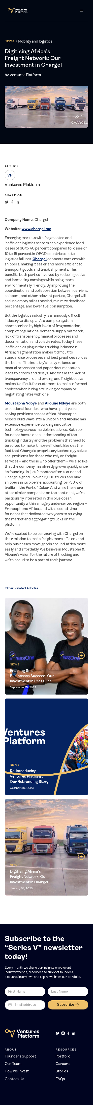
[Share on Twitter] (7, 202)
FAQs (60, 1079)
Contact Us (14, 1079)
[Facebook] (68, 1033)
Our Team (13, 1064)
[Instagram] (63, 1033)
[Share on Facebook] (12, 202)
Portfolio (63, 1056)
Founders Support (20, 1056)
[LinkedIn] (73, 1033)
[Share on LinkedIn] (17, 202)
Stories (62, 1071)
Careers (62, 1064)
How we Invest (17, 1071)
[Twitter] (58, 1033)
